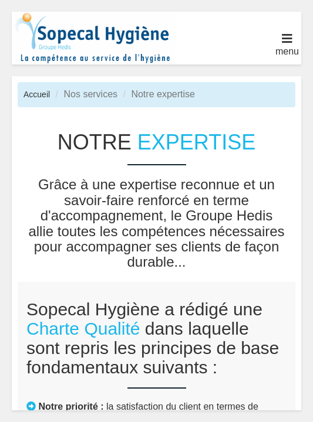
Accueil (36, 94)
